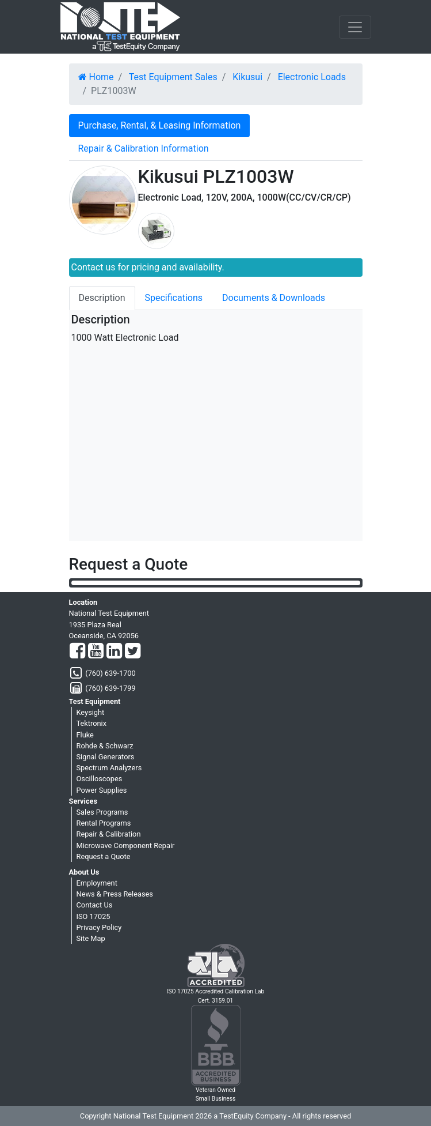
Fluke (85, 734)
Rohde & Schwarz (105, 745)
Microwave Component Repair (126, 845)
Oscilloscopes (100, 778)
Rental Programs (104, 823)
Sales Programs (102, 812)
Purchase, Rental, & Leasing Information (159, 125)
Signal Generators (106, 756)
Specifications (174, 297)
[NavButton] (355, 27)
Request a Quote (104, 856)
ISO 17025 (93, 916)
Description (102, 297)
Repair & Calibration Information (143, 148)
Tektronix (92, 723)
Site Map (91, 938)
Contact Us (95, 905)
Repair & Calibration (109, 834)
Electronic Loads (312, 76)
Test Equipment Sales (173, 76)
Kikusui (247, 76)
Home (96, 76)
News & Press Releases (115, 894)
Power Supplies (102, 790)
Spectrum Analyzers (109, 767)
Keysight (91, 712)
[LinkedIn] (114, 651)
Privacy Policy (99, 927)
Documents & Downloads (273, 297)
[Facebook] (77, 651)
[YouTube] (95, 651)
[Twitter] (132, 651)
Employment (97, 883)
